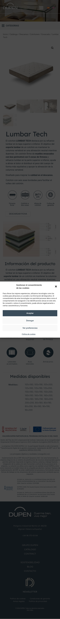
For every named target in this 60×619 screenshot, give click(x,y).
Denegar (30, 320)
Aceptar (30, 313)
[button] (56, 286)
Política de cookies (29, 334)
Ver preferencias (30, 328)
